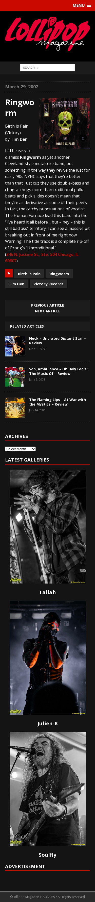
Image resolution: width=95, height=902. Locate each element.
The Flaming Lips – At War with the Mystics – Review (57, 402)
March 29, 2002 (21, 87)
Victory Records (48, 283)
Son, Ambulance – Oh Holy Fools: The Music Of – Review (58, 371)
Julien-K (47, 723)
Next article (47, 311)
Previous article (47, 305)
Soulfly (47, 854)
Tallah (47, 592)
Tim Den (16, 283)
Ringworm (59, 273)
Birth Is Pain (29, 273)
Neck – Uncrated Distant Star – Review (57, 340)
